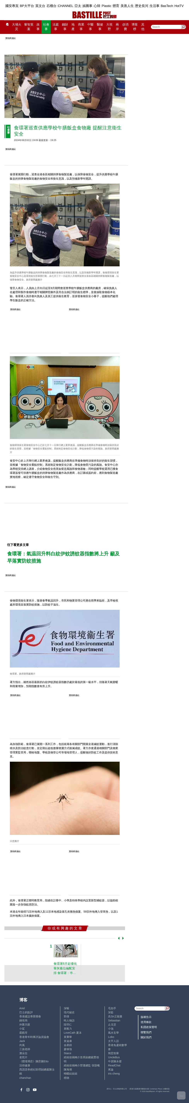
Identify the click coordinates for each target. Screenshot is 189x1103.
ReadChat (114, 1065)
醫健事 (100, 27)
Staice (67, 1053)
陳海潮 (68, 1069)
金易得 (68, 1045)
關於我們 (146, 1037)
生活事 (154, 6)
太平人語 (113, 1041)
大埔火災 (16, 27)
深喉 (66, 1008)
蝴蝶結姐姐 (70, 1073)
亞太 (78, 6)
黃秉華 (68, 1036)
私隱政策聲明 (149, 1027)
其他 (142, 27)
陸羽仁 (68, 1024)
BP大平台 (27, 6)
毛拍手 (112, 1008)
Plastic (106, 6)
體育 (116, 6)
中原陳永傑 (115, 1061)
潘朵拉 (23, 1053)
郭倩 (66, 1016)
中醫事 (90, 27)
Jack (22, 1041)
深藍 (110, 1012)
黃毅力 (68, 1028)
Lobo (111, 1036)
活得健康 (24, 1065)
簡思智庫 (113, 1053)
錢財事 (65, 27)
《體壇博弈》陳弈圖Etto (34, 1061)
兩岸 (117, 27)
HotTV (179, 6)
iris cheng (114, 1073)
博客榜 (135, 27)
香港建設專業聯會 (30, 1016)
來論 (110, 1069)
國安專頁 (12, 6)
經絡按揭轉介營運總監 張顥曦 (82, 1065)
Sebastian (114, 1020)
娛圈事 (87, 6)
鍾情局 (23, 1020)
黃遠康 (68, 1041)
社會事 (46, 27)
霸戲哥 (23, 1032)
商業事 (81, 27)
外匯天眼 (24, 1024)
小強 (110, 1028)
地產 (73, 27)
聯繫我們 (146, 1032)
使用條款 (146, 1022)
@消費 (125, 27)
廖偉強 (68, 1049)
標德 (66, 1077)
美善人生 (127, 6)
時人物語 (69, 1020)
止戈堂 (112, 1024)
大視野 (109, 27)
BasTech (167, 6)
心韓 (97, 6)
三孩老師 (24, 1049)
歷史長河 (141, 6)
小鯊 (22, 1028)
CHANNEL (65, 6)
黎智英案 (28, 27)
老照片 (23, 1057)
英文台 (40, 6)
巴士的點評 (26, 1012)
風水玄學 (113, 1032)
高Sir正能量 (115, 1016)
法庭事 (56, 27)
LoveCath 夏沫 (73, 1032)
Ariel (22, 1008)
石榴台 (51, 6)
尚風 (22, 1045)
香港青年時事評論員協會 (34, 1036)
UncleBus (114, 1057)
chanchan (25, 1077)
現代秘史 (69, 1012)
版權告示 (146, 1017)
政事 (38, 27)
